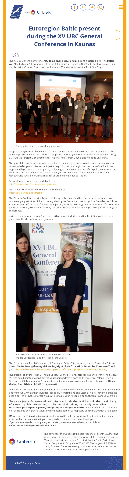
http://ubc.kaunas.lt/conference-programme (32, 184)
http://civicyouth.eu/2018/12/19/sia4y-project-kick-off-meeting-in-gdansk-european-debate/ (58, 369)
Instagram (100, 7)
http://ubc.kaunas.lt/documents (25, 192)
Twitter (91, 7)
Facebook (74, 7)
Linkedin (83, 7)
